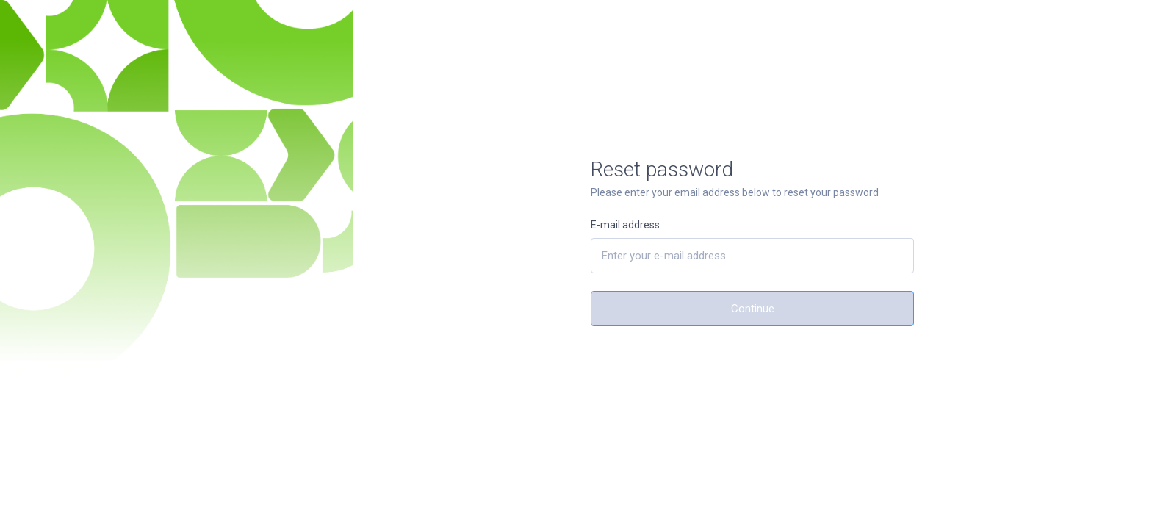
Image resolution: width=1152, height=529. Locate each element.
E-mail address (625, 225)
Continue (752, 308)
